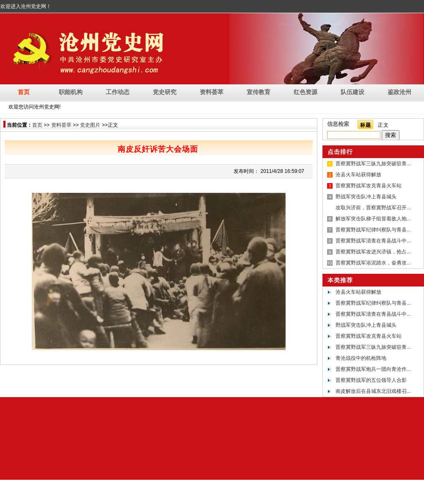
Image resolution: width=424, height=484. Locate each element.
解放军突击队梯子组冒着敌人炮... (373, 219)
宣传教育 (258, 92)
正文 (383, 125)
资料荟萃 (211, 92)
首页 (24, 92)
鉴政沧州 (399, 92)
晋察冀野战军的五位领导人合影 (371, 380)
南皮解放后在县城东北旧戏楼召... (373, 391)
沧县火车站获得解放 (358, 175)
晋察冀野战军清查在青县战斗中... (373, 241)
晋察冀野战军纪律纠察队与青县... (373, 230)
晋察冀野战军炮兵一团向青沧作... (373, 369)
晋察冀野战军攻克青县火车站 (369, 186)
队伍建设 (352, 92)
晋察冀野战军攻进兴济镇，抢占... (373, 252)
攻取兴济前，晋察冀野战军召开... (373, 208)
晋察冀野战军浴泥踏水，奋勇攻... (373, 263)
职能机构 (71, 92)
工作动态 (117, 92)
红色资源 (305, 92)
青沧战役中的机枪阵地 (361, 358)
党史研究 (164, 92)
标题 (365, 125)
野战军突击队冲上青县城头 (366, 197)
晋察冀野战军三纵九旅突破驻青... (373, 164)
